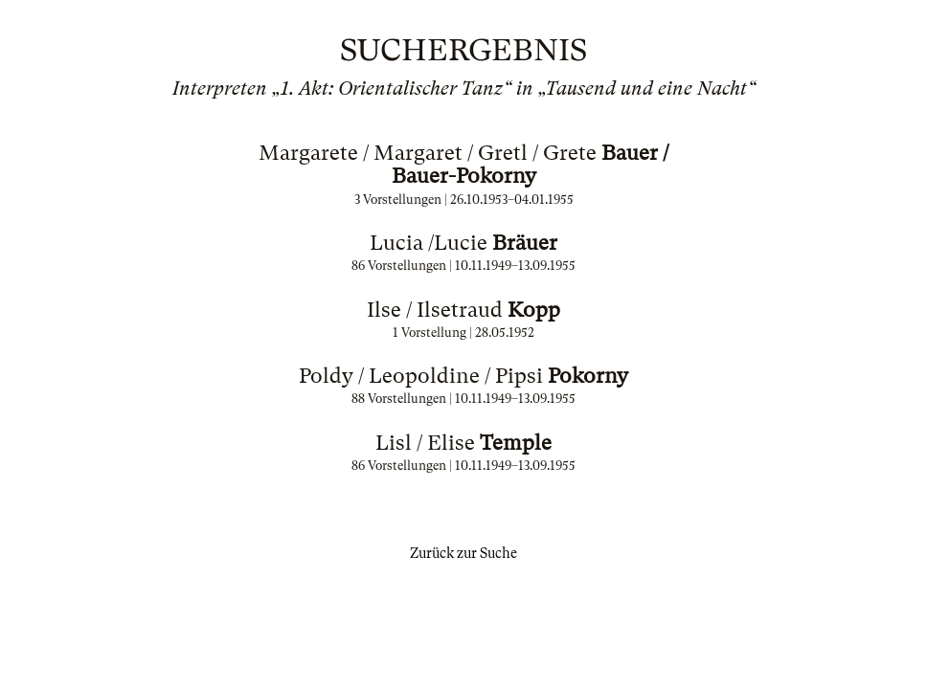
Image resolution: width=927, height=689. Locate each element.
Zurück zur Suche (463, 553)
